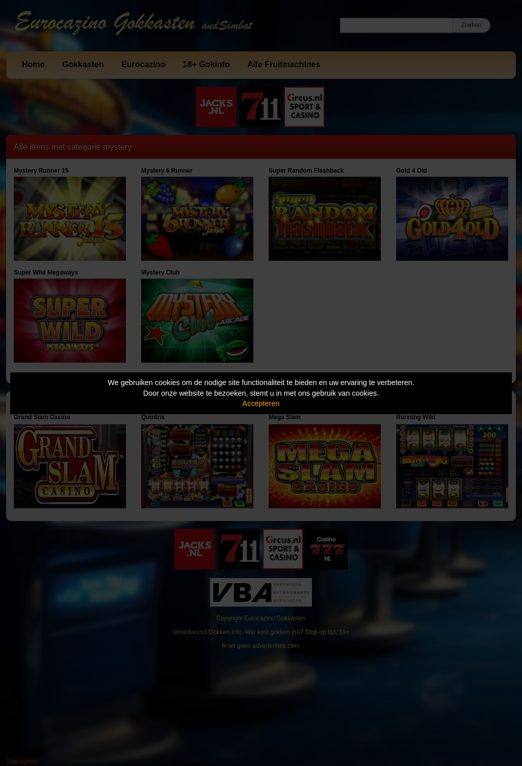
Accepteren (261, 403)
